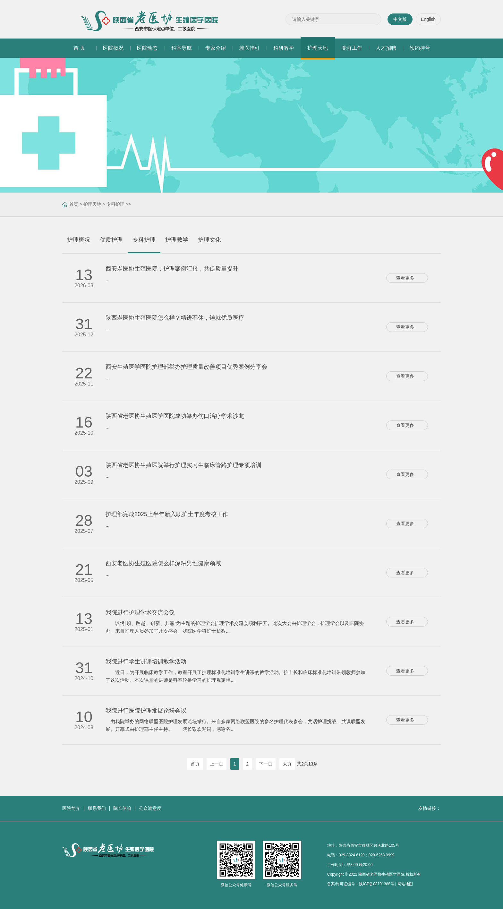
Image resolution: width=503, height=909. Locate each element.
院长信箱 (122, 808)
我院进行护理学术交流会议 (140, 612)
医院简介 (71, 808)
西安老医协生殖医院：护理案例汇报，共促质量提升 (172, 268)
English (428, 19)
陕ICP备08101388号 (376, 884)
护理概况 (78, 240)
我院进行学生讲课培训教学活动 (146, 661)
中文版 (400, 19)
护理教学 (176, 240)
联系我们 (97, 808)
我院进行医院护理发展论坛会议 (146, 710)
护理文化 (209, 240)
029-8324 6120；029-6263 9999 (366, 855)
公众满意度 (150, 808)
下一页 (265, 763)
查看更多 (407, 278)
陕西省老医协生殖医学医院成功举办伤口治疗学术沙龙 (175, 416)
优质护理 (111, 240)
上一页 (216, 763)
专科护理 (115, 204)
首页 (73, 204)
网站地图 (405, 884)
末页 (287, 763)
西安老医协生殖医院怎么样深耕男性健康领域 (163, 563)
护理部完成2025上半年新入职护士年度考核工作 (167, 514)
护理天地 (92, 204)
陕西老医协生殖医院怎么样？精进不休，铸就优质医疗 (175, 318)
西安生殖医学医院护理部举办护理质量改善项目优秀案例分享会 (186, 367)
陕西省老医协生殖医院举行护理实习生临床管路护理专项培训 (183, 465)
